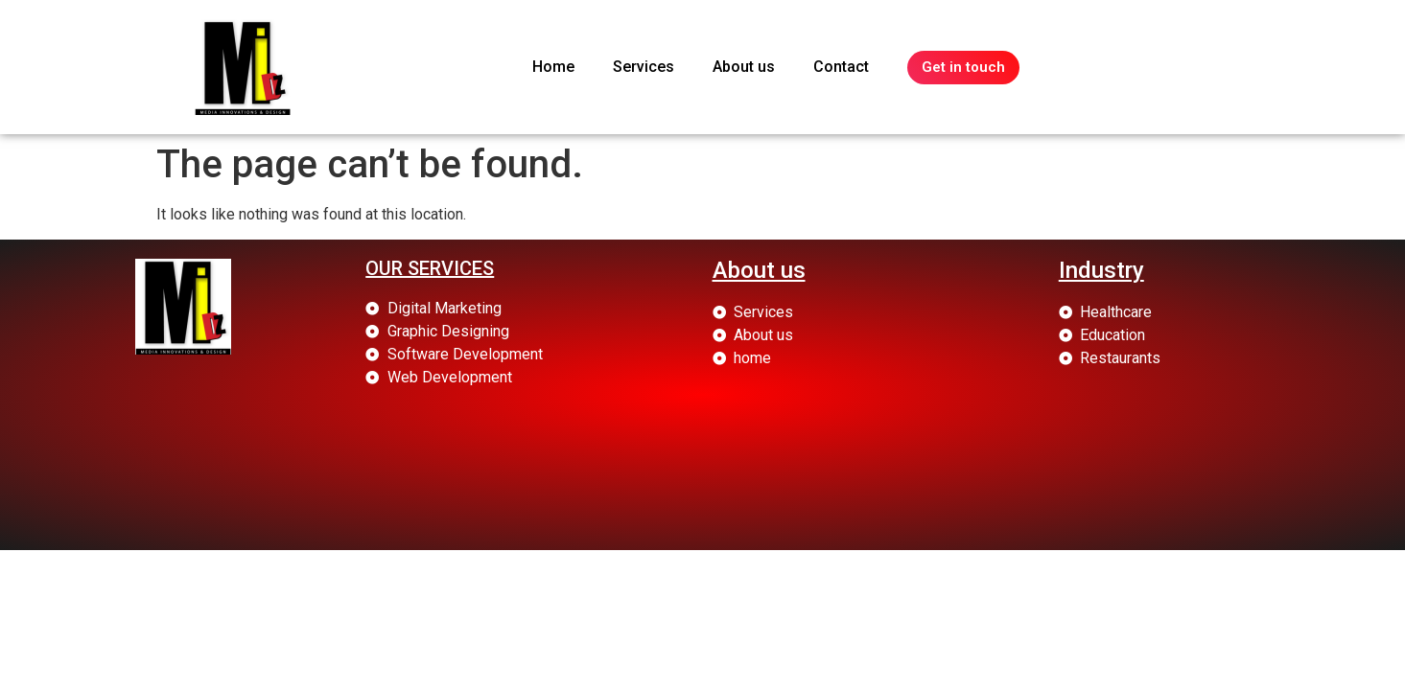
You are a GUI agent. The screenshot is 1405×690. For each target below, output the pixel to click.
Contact (841, 67)
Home (553, 67)
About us (744, 67)
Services (643, 67)
